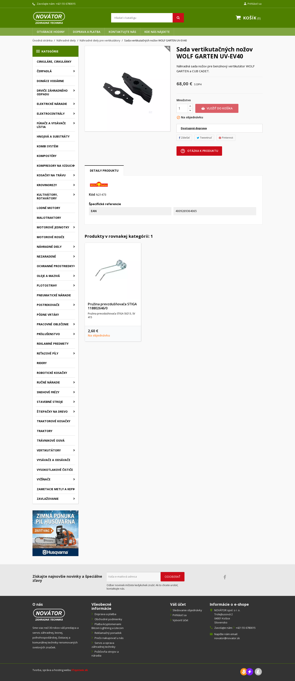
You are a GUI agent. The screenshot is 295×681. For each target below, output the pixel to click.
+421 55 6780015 (66, 4)
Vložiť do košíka (216, 108)
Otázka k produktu (199, 151)
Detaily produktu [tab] (104, 170)
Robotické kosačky (52, 373)
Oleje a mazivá (48, 276)
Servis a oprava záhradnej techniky (103, 645)
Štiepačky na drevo (52, 411)
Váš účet (178, 604)
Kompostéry (46, 156)
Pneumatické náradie (54, 295)
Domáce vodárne (50, 81)
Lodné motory (48, 208)
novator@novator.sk (227, 638)
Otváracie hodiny (51, 32)
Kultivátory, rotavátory (47, 196)
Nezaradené (46, 256)
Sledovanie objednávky (187, 610)
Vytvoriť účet (180, 620)
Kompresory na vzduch (55, 166)
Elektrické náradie (52, 104)
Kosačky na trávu (51, 175)
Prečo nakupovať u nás (109, 638)
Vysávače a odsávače (53, 460)
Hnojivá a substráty (53, 136)
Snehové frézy (48, 392)
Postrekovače (48, 305)
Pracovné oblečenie (53, 324)
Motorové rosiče (50, 237)
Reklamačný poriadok (108, 633)
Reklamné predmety (52, 343)
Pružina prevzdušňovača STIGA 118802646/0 (112, 306)
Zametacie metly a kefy (55, 489)
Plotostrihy (47, 285)
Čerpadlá (44, 71)
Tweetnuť (204, 137)
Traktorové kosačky (53, 421)
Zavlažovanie (48, 499)
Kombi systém (47, 146)
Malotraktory (49, 218)
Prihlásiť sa (180, 615)
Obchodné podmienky (108, 619)
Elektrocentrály (51, 114)
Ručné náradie (48, 382)
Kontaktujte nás (122, 32)
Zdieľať (184, 137)
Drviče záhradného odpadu (52, 92)
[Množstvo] (182, 108)
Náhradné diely (49, 247)
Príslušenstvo (48, 334)
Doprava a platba (86, 32)
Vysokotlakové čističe (55, 470)
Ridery (42, 363)
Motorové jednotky (53, 227)
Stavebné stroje (50, 402)
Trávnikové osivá (51, 440)
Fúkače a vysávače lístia (51, 125)
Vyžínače (43, 479)
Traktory (44, 431)
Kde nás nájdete (157, 32)
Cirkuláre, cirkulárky (54, 61)
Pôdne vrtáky (48, 315)
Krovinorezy (47, 185)
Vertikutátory (49, 450)
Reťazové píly (47, 353)
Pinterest (226, 137)
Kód (92, 195)
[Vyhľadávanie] (147, 17)
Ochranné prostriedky (55, 266)
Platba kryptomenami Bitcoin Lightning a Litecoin (108, 626)
